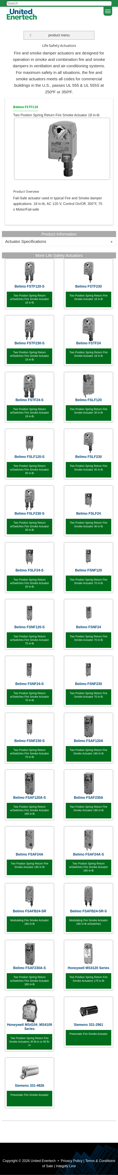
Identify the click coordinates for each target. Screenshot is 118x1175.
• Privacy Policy (69, 1161)
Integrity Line (66, 1166)
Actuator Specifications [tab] (25, 241)
